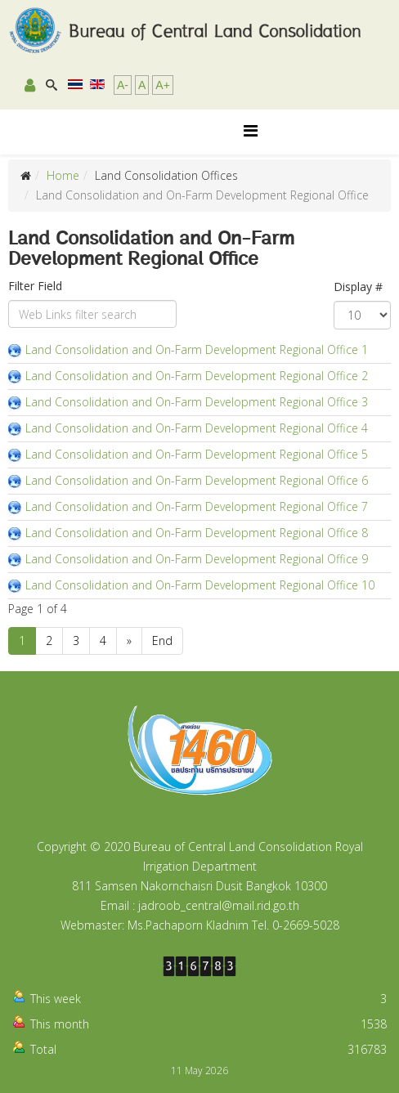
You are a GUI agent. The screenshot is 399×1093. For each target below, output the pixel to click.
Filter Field (36, 285)
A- (122, 85)
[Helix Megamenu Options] (251, 130)
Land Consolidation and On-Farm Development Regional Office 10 (199, 585)
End (162, 640)
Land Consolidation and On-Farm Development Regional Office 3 (196, 402)
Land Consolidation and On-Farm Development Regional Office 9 (196, 559)
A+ (162, 85)
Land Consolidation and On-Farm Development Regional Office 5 (196, 454)
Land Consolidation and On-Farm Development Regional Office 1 (196, 349)
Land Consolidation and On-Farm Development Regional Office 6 (196, 480)
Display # (358, 286)
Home (63, 175)
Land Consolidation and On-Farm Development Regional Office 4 (196, 428)
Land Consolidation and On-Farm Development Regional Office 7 (196, 506)
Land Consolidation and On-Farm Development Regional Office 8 (196, 532)
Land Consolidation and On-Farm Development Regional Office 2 (196, 375)
